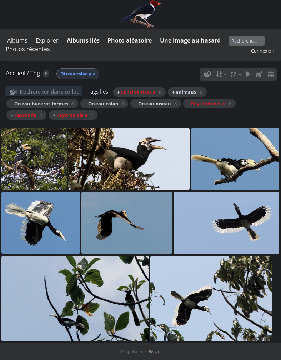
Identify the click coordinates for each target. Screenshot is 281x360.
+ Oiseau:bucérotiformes (42, 103)
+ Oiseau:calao (104, 103)
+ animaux (187, 92)
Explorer (47, 40)
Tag (35, 73)
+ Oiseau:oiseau (156, 103)
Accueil (15, 73)
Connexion (262, 51)
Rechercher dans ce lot (49, 91)
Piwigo (153, 352)
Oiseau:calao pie (77, 74)
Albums (17, 40)
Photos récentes (28, 49)
